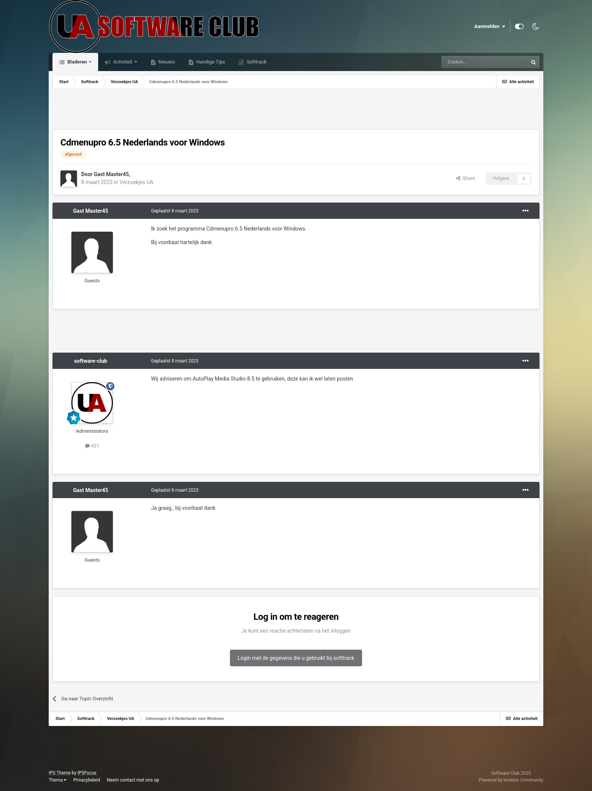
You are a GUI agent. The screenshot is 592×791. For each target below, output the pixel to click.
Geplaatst (175, 211)
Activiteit (122, 62)
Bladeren (77, 62)
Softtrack (256, 62)
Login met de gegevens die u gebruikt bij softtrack (296, 658)
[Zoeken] (468, 62)
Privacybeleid (86, 780)
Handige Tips (210, 62)
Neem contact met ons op (133, 780)
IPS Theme (60, 773)
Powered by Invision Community (511, 780)
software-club (90, 361)
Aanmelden (489, 26)
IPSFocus (86, 773)
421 (92, 446)
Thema (57, 780)
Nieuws (166, 62)
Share (465, 178)
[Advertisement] (296, 110)
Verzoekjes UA (137, 182)
